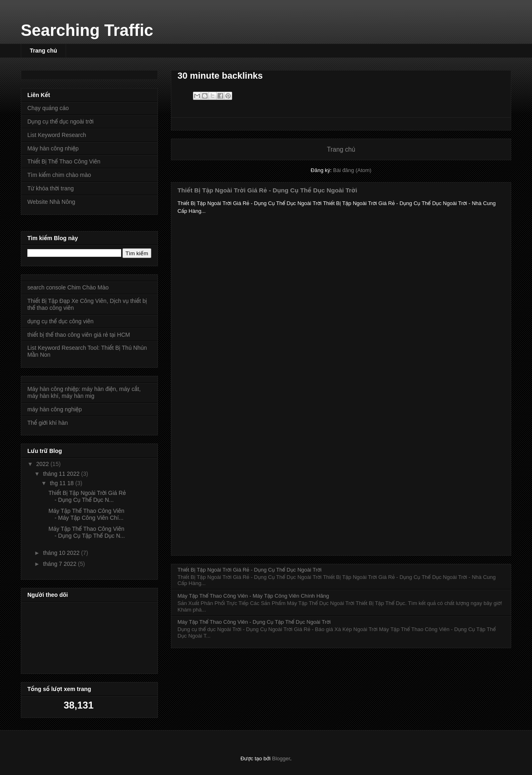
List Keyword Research (56, 135)
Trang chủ (43, 50)
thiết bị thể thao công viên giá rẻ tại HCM (78, 334)
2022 (43, 464)
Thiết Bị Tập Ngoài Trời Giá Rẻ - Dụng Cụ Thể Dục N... (87, 496)
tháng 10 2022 (62, 553)
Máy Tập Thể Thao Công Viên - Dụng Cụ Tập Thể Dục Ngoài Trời (254, 622)
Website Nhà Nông (51, 202)
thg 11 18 (62, 483)
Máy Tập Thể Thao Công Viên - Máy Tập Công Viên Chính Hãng (253, 596)
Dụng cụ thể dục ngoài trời (60, 121)
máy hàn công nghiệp (54, 409)
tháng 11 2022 (62, 473)
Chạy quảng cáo (48, 108)
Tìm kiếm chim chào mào (59, 175)
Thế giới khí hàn (47, 423)
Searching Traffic (87, 30)
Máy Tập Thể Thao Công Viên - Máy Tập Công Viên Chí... (86, 514)
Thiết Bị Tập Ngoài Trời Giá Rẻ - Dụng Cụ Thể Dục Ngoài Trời (267, 190)
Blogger (281, 758)
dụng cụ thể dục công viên (60, 321)
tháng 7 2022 (60, 564)
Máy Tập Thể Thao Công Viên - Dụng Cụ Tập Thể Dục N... (87, 532)
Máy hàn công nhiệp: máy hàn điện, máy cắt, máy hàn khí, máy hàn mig (84, 392)
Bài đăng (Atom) (352, 170)
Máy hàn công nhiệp (53, 148)
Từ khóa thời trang (50, 188)
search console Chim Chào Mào (68, 287)
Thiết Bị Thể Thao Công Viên (63, 161)
